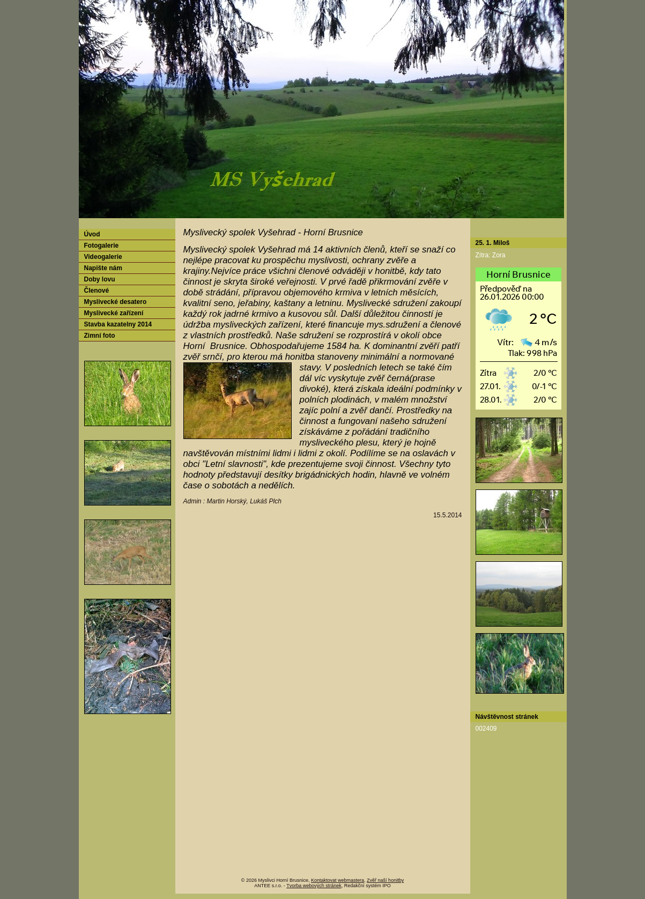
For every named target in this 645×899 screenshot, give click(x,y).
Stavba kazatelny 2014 (118, 324)
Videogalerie (103, 257)
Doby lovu (99, 279)
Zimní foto (99, 335)
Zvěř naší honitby (385, 880)
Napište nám (103, 268)
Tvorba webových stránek (314, 885)
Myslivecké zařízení (114, 313)
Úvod (92, 234)
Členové (96, 290)
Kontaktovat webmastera (337, 880)
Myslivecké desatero (115, 302)
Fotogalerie (101, 245)
